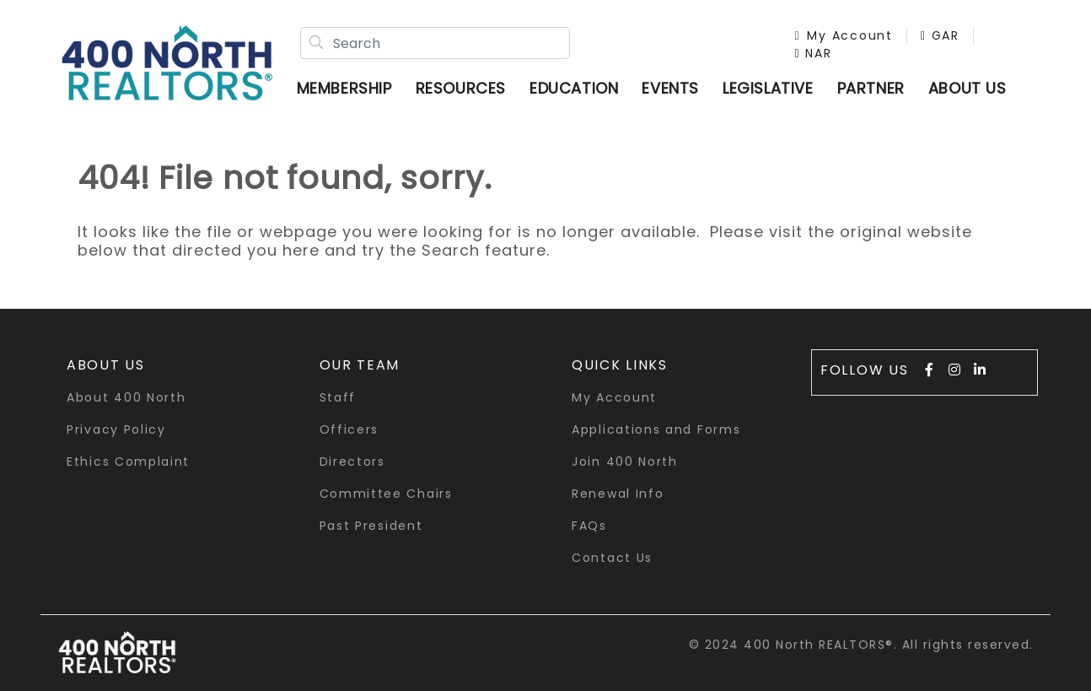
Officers (349, 429)
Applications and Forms (656, 429)
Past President (371, 525)
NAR (813, 53)
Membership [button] (344, 88)
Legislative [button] (768, 88)
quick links (620, 365)
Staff (338, 397)
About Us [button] (106, 365)
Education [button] (573, 88)
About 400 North (126, 397)
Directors (352, 461)
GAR (940, 35)
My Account (844, 35)
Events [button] (670, 88)
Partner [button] (871, 88)
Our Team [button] (360, 365)
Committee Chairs (386, 493)
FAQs (589, 525)
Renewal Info (618, 493)
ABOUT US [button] (967, 88)
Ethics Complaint (128, 461)
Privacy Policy (116, 429)
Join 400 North (625, 461)
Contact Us (612, 557)
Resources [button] (461, 88)
